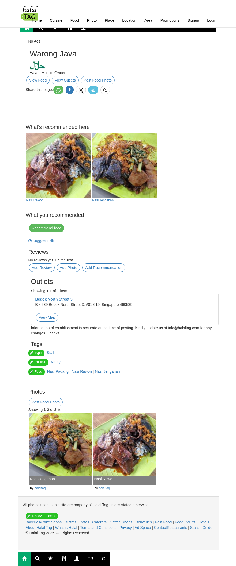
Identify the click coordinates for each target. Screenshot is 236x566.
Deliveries (144, 522)
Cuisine (56, 20)
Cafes (84, 522)
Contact (160, 527)
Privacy (126, 527)
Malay (55, 362)
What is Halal (66, 527)
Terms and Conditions (98, 527)
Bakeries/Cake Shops (44, 522)
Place (109, 20)
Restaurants (177, 527)
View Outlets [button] (65, 80)
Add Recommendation (103, 267)
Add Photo (68, 267)
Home (37, 20)
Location (129, 20)
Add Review (42, 267)
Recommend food (47, 228)
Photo (92, 20)
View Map (47, 317)
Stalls (195, 527)
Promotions (169, 20)
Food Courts (186, 522)
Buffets (71, 522)
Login (211, 20)
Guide (207, 527)
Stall (50, 353)
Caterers (100, 522)
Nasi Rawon (35, 200)
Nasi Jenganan (103, 200)
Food (74, 20)
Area (148, 20)
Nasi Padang (58, 371)
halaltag (40, 488)
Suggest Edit (41, 241)
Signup (193, 20)
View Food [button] (38, 80)
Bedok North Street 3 (54, 299)
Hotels (204, 522)
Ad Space (143, 527)
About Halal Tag (39, 527)
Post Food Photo (98, 80)
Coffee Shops (121, 522)
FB (90, 558)
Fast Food (164, 522)
